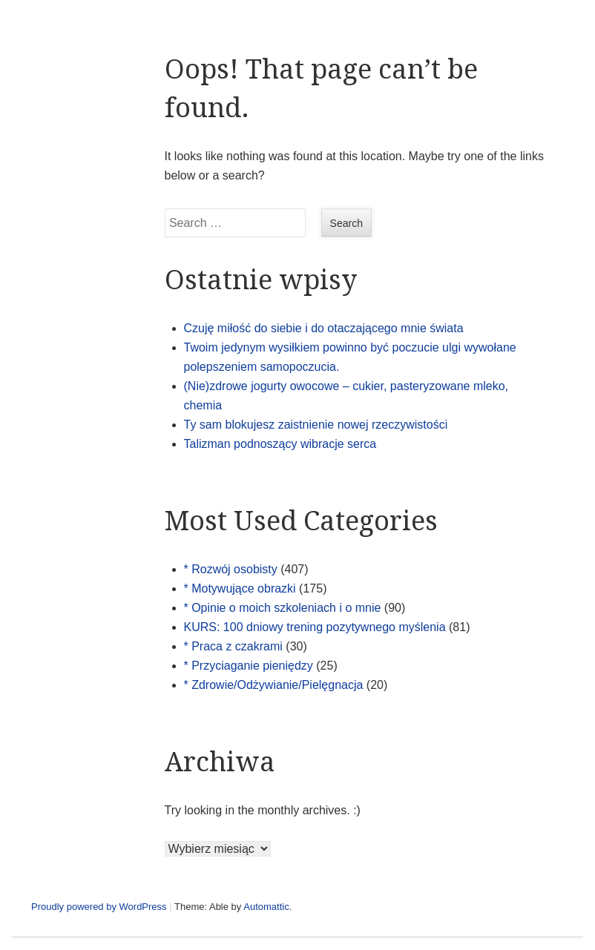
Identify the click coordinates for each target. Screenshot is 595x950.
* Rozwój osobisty (230, 569)
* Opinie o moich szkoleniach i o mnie (282, 607)
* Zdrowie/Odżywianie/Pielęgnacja (274, 685)
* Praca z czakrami (233, 646)
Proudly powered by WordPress (99, 906)
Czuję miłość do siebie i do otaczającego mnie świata (324, 328)
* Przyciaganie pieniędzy (248, 665)
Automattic (266, 906)
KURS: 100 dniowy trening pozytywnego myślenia (315, 627)
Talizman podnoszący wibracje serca (280, 444)
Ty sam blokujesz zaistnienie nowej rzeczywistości (316, 424)
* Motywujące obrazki (240, 588)
